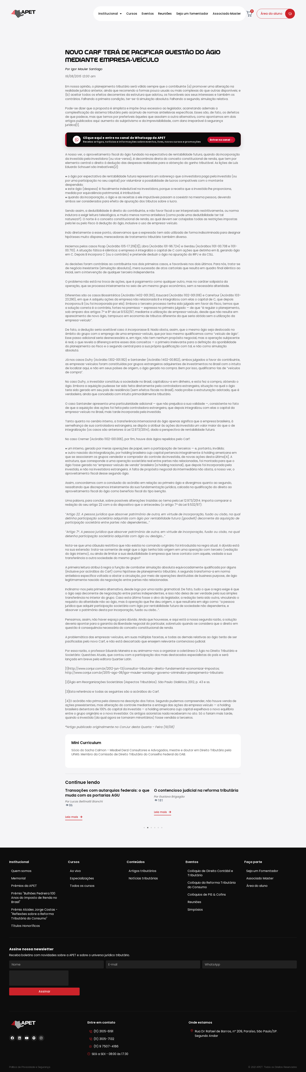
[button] (144, 827)
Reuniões (165, 14)
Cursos (131, 14)
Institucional (110, 13)
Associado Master (227, 14)
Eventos (148, 14)
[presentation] (38, 978)
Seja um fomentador (192, 14)
